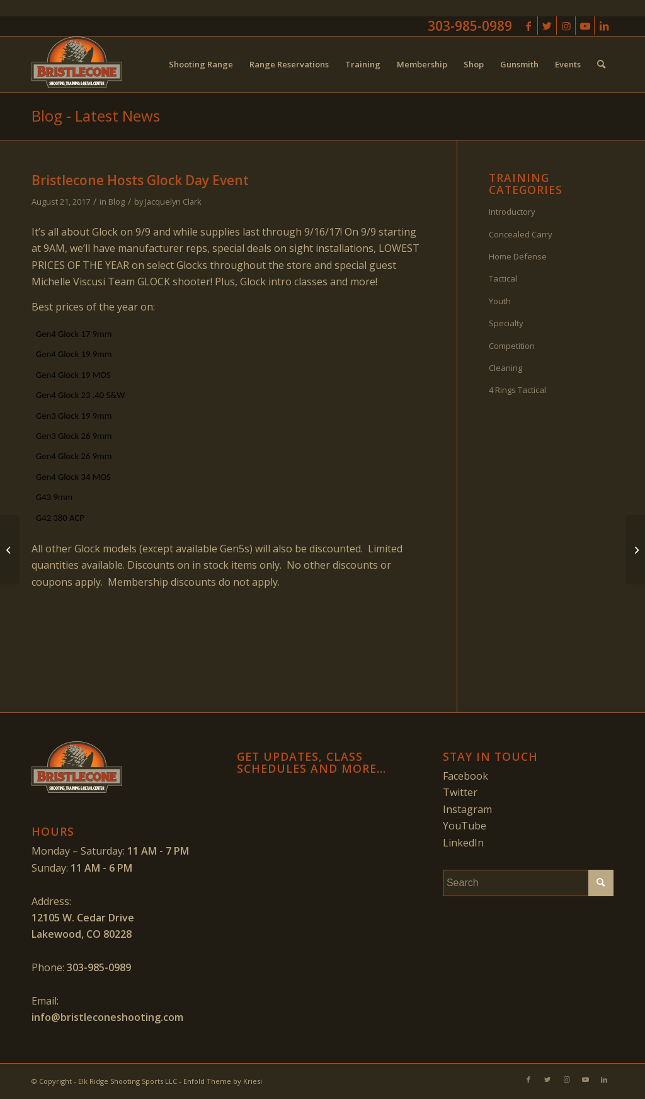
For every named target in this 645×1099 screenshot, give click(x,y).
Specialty (506, 323)
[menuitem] (201, 64)
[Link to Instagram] (566, 25)
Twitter (460, 792)
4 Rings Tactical (517, 390)
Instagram (467, 809)
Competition (512, 345)
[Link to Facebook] (528, 25)
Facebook (465, 776)
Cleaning (505, 367)
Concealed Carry (520, 234)
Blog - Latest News (95, 115)
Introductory (512, 211)
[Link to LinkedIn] (604, 25)
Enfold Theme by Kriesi (222, 1081)
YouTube (464, 826)
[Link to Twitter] (547, 25)
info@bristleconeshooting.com (107, 1017)
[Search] (601, 64)
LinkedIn (463, 843)
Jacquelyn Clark (173, 201)
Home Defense (518, 256)
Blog (116, 201)
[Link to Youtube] (585, 25)
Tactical (503, 278)
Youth (500, 301)
